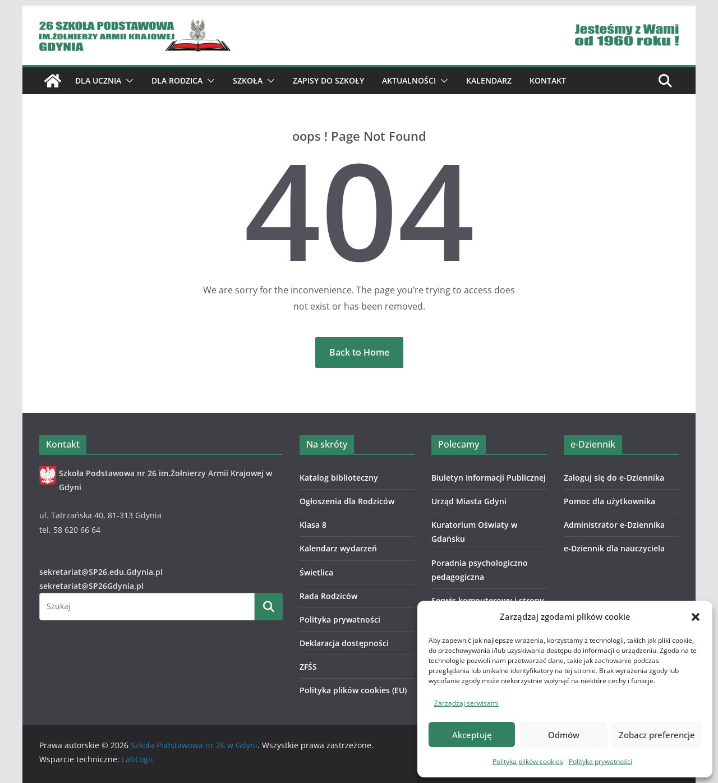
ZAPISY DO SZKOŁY (328, 80)
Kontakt (548, 80)
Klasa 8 (313, 524)
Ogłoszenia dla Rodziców (347, 501)
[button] (695, 617)
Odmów (563, 734)
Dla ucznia (98, 80)
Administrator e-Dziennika (614, 524)
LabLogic (138, 759)
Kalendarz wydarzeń (338, 548)
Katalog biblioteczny (339, 477)
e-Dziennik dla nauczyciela (614, 548)
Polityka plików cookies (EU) (353, 690)
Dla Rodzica (176, 80)
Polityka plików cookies (528, 761)
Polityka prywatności (600, 761)
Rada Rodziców (328, 596)
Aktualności (409, 80)
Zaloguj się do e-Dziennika (614, 477)
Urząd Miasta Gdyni (469, 501)
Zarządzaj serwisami (466, 703)
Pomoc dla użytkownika (609, 501)
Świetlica (316, 572)
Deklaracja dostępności (344, 643)
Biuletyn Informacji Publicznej (488, 477)
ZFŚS (308, 666)
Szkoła (248, 80)
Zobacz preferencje (657, 734)
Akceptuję (472, 734)
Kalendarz (489, 80)
